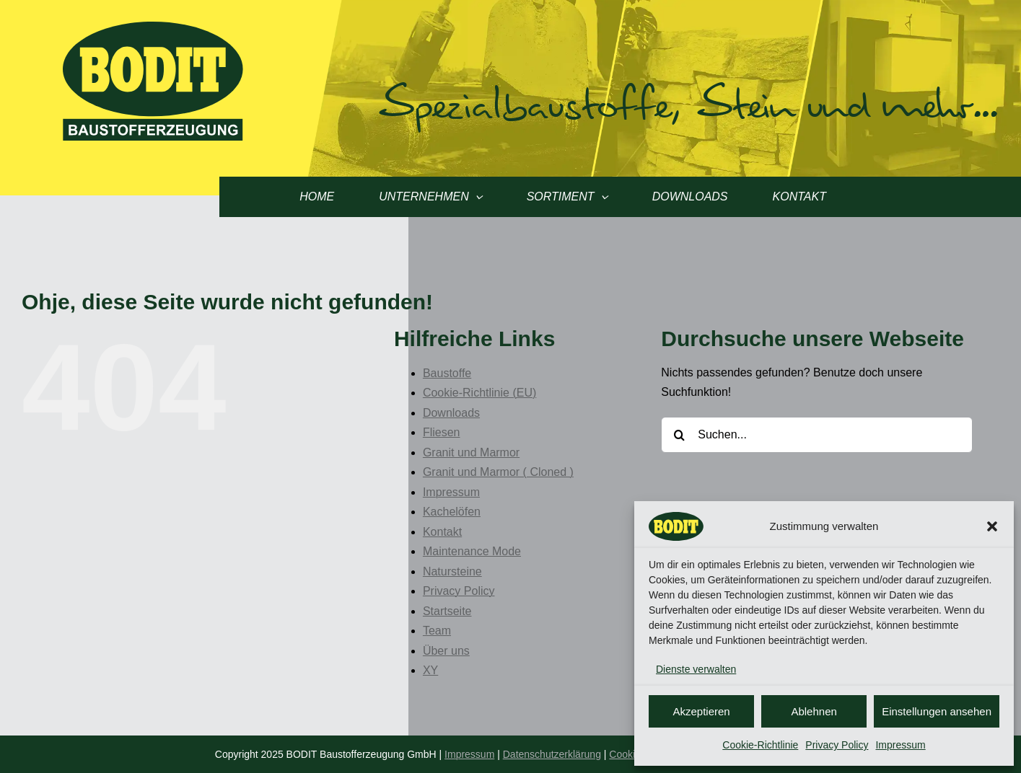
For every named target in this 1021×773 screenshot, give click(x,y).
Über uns (446, 651)
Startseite (447, 611)
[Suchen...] (817, 435)
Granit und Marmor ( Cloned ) (498, 472)
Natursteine (452, 571)
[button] (992, 526)
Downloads (451, 413)
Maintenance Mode (472, 551)
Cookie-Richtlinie (760, 745)
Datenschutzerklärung (552, 754)
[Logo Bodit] (153, 27)
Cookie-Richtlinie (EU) (479, 392)
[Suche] (679, 435)
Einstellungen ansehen (936, 711)
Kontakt (442, 532)
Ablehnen (813, 711)
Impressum (900, 745)
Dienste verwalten (696, 669)
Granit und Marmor (471, 452)
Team (437, 630)
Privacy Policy (836, 745)
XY (430, 670)
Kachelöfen (452, 511)
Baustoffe (447, 373)
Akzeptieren (700, 711)
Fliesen (441, 432)
